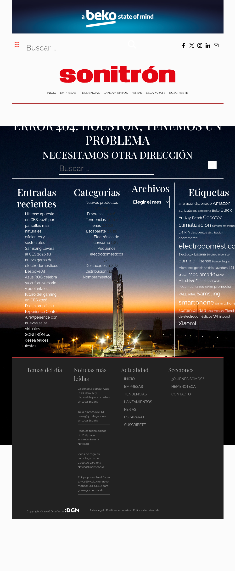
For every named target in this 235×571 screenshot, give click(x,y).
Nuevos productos (101, 202)
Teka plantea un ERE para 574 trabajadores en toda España (92, 416)
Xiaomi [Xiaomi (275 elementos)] (187, 323)
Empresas (68, 92)
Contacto (181, 394)
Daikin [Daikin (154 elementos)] (184, 232)
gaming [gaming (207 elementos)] (187, 261)
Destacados (96, 265)
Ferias (137, 92)
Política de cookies (118, 510)
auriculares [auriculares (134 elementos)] (188, 210)
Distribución (95, 271)
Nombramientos (97, 277)
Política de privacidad (147, 510)
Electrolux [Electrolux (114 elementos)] (186, 254)
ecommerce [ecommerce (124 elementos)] (188, 238)
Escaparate (155, 92)
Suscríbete (178, 92)
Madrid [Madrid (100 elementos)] (183, 275)
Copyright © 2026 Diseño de (46, 511)
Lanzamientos (115, 92)
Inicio (51, 92)
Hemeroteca (183, 386)
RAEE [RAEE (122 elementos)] (183, 294)
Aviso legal (97, 510)
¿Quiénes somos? (187, 379)
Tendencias (90, 92)
